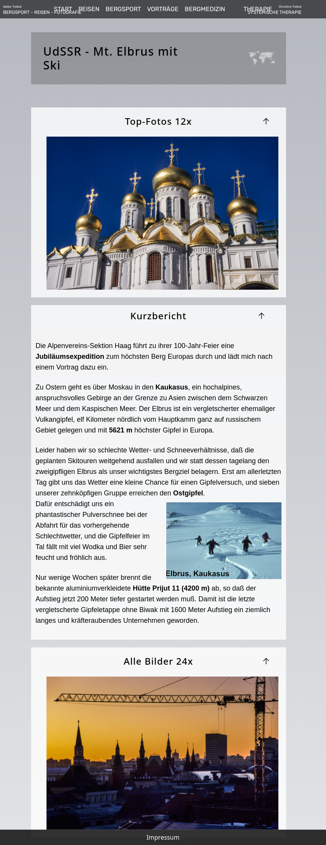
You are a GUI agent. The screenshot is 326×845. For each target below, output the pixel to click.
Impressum (163, 837)
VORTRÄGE (163, 9)
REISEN (88, 9)
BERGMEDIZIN (205, 9)
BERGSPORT (123, 9)
